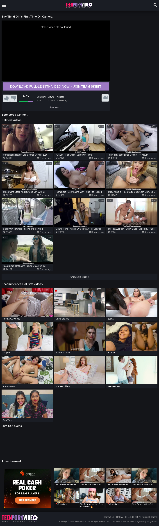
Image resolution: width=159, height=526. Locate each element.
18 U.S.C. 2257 (132, 517)
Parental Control (149, 517)
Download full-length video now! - (55, 86)
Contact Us (108, 517)
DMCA (119, 517)
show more (55, 107)
